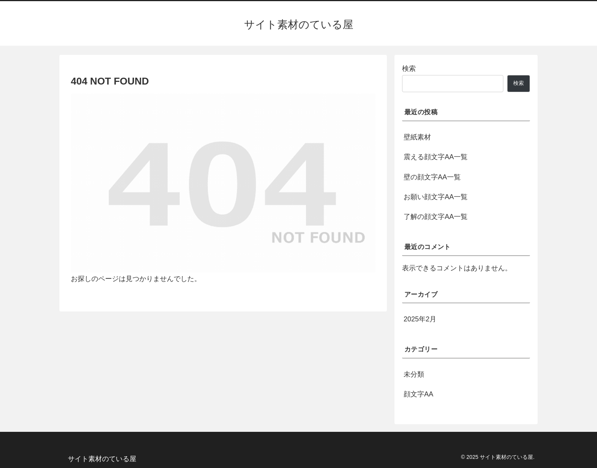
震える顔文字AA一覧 (436, 157)
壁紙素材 (417, 137)
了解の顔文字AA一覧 (436, 216)
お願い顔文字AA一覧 (436, 197)
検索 (409, 68)
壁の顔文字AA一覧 (432, 177)
